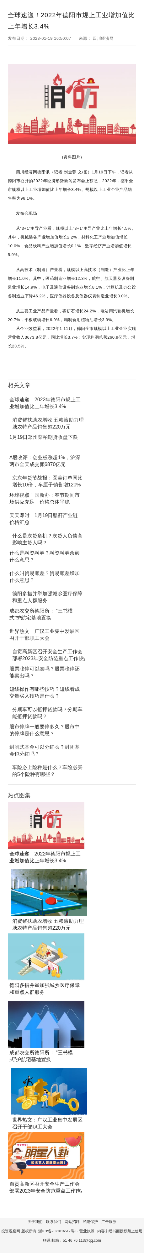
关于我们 (35, 1222)
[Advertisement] (72, 466)
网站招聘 (72, 1222)
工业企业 (54, 373)
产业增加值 (36, 373)
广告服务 (108, 1222)
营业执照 (86, 1231)
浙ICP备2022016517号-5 (57, 1231)
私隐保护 (90, 1222)
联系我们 (53, 1222)
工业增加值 (72, 373)
